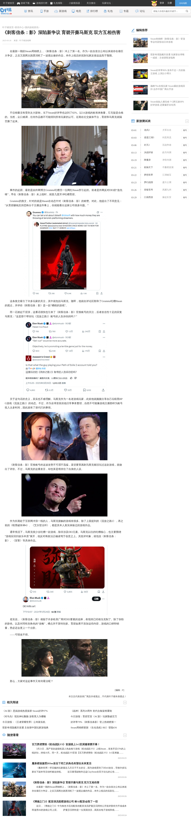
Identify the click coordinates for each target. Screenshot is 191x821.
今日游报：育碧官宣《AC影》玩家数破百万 (94, 716)
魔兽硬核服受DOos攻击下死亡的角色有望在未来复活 (61, 763)
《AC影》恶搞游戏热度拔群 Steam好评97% (25, 711)
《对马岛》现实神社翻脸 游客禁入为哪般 (24, 716)
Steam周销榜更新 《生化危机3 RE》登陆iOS (94, 727)
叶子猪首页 (8, 27)
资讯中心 (19, 27)
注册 (169, 3)
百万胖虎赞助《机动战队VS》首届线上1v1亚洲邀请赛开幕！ (66, 744)
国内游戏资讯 (31, 27)
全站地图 (183, 3)
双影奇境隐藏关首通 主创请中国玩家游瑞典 (25, 727)
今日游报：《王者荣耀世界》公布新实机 (23, 722)
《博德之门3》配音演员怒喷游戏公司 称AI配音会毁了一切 (65, 801)
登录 (162, 3)
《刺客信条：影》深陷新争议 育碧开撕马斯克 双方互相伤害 (65, 782)
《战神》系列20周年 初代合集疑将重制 (91, 711)
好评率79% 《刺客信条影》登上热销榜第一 (93, 722)
